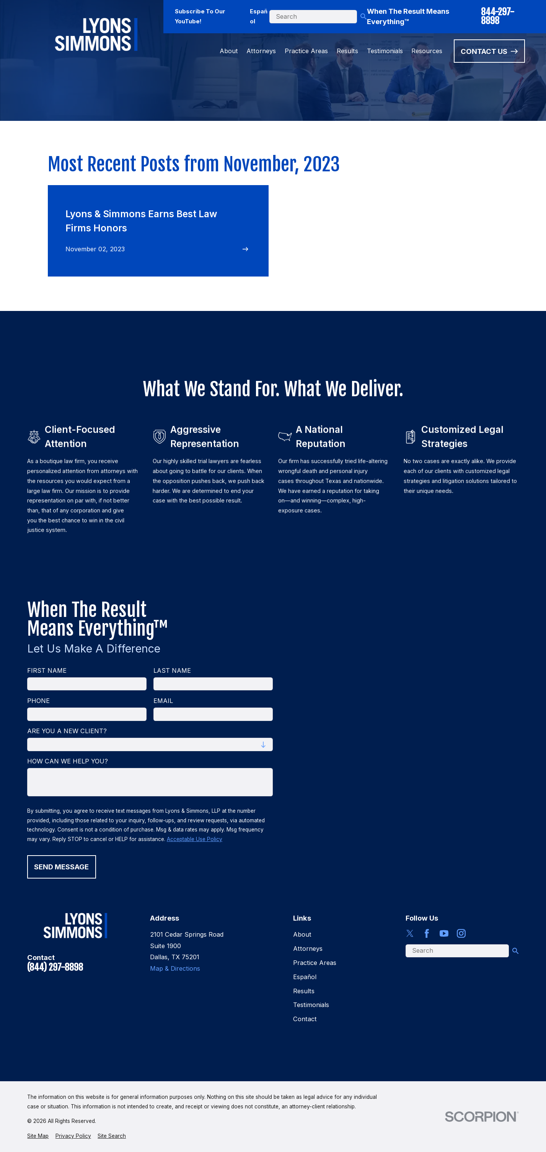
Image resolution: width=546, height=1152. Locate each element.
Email (163, 701)
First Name (47, 670)
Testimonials (311, 1005)
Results (304, 991)
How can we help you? (67, 761)
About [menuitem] (229, 51)
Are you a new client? (67, 731)
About (302, 934)
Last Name (172, 670)
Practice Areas (314, 963)
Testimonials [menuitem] (385, 51)
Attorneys (308, 948)
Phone (38, 701)
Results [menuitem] (347, 51)
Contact (305, 1019)
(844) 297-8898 (55, 967)
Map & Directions (175, 968)
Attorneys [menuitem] (261, 51)
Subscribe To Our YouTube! (200, 16)
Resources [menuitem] (426, 51)
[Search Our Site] (363, 16)
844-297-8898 (497, 17)
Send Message (61, 866)
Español (258, 16)
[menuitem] (38, 1136)
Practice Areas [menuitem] (306, 51)
